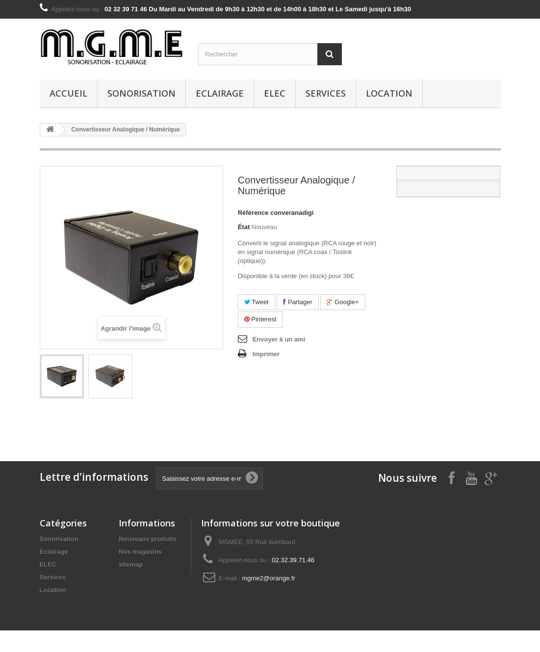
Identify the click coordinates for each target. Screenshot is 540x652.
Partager (297, 302)
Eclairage (220, 93)
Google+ (343, 302)
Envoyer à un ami (279, 339)
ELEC (274, 93)
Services (326, 93)
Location (389, 93)
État (244, 227)
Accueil (68, 93)
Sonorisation (141, 93)
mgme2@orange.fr (268, 578)
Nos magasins (140, 551)
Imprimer (266, 354)
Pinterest (260, 319)
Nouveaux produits (148, 539)
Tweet (256, 302)
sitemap (131, 564)
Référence (253, 212)
